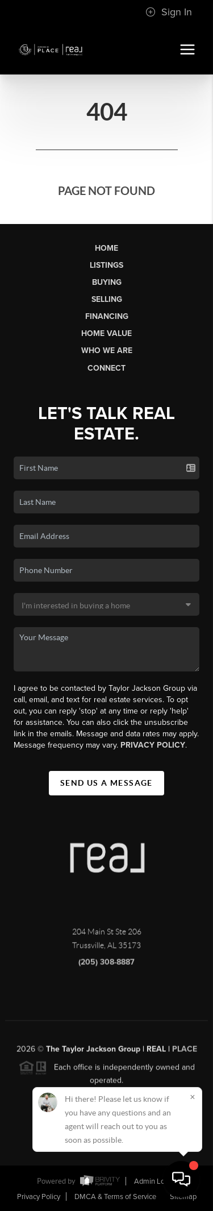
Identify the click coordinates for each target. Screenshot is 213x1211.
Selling (106, 299)
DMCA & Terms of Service (115, 1196)
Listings (106, 265)
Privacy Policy (152, 745)
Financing (106, 316)
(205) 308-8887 (106, 965)
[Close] (192, 1096)
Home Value (106, 333)
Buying (107, 282)
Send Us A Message (106, 782)
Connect (106, 368)
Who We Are (106, 350)
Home (106, 248)
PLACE (184, 1052)
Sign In (168, 12)
